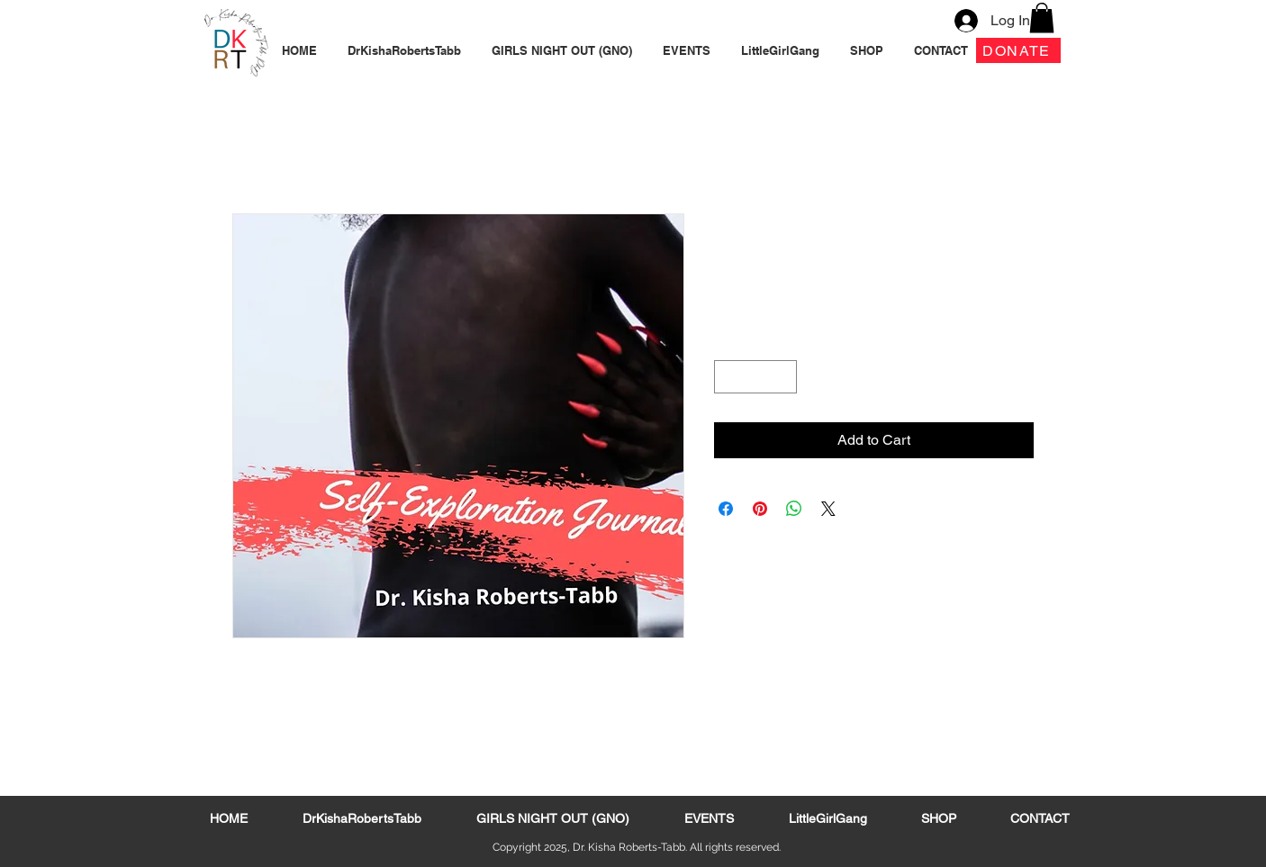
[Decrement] (728, 377)
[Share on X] (828, 508)
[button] (1041, 17)
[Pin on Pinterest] (760, 508)
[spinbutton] (755, 377)
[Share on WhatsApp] (794, 508)
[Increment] (783, 377)
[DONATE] (1018, 50)
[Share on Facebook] (726, 508)
